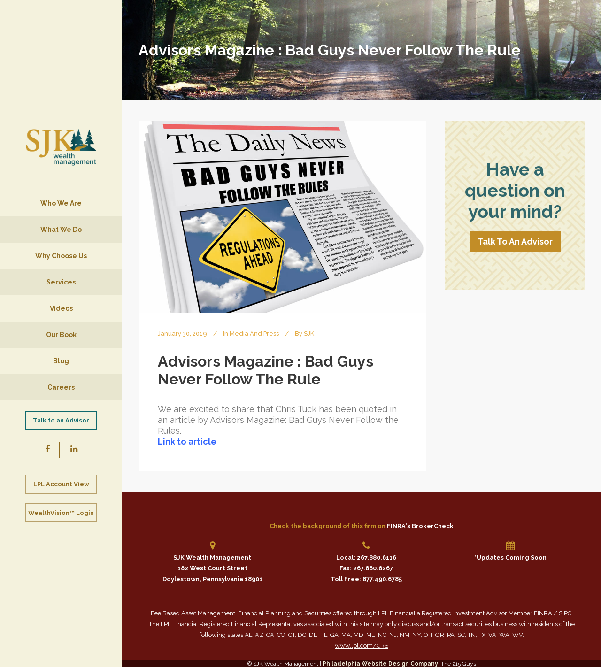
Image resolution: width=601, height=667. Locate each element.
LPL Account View (61, 484)
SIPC (565, 613)
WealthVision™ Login (61, 512)
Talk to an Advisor (61, 420)
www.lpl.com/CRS (361, 645)
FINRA (543, 613)
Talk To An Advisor (515, 241)
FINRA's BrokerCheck (420, 525)
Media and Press (254, 333)
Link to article (187, 441)
